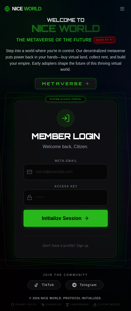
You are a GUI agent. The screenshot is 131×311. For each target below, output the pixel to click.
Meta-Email (66, 160)
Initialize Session (65, 218)
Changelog (51, 304)
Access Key (66, 186)
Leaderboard (77, 304)
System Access (106, 304)
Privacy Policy (24, 304)
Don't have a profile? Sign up (65, 245)
